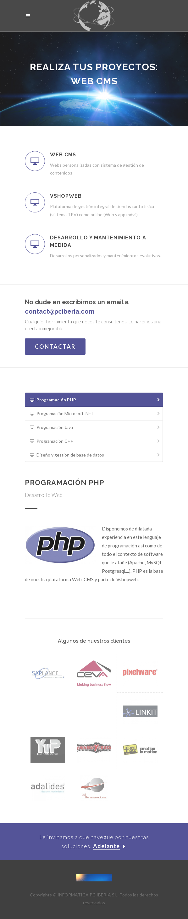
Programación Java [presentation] (95, 427)
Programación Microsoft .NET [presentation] (95, 413)
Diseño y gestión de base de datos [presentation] (95, 455)
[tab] (94, 400)
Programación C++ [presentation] (95, 441)
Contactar (55, 346)
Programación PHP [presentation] (95, 400)
